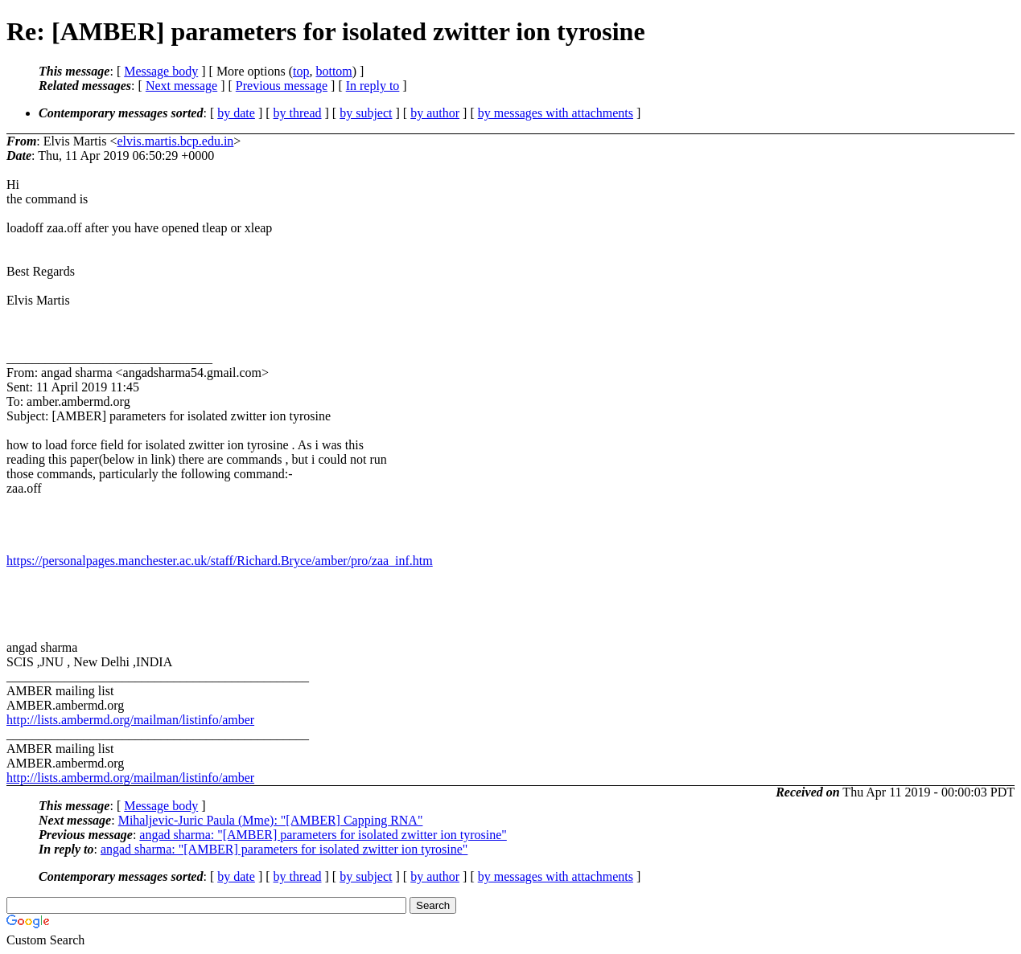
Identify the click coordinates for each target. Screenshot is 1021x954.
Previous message (281, 85)
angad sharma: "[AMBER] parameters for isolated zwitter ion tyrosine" (322, 834)
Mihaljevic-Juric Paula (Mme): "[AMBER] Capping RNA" (270, 820)
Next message (181, 85)
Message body (161, 71)
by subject (366, 113)
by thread (298, 113)
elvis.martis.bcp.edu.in (175, 141)
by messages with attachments (555, 113)
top (301, 71)
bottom (333, 71)
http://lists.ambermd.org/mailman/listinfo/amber (130, 720)
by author (434, 113)
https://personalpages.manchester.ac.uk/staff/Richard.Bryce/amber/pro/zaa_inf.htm (219, 560)
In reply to (373, 85)
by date (236, 113)
